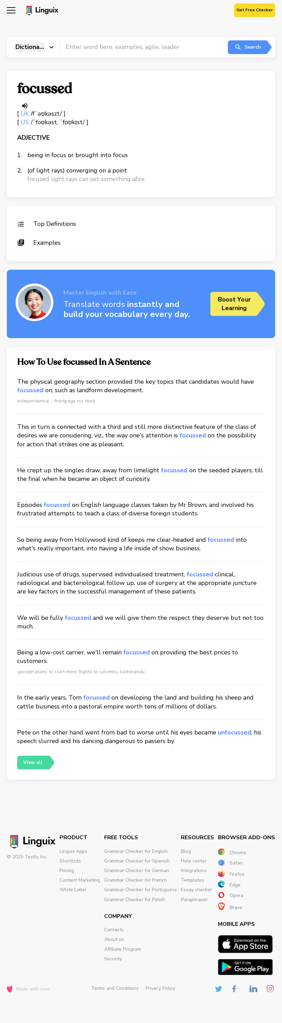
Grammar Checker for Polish (134, 899)
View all (32, 762)
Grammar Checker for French (135, 880)
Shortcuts (70, 861)
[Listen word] (24, 106)
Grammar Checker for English (136, 851)
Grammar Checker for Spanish (137, 861)
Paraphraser (194, 899)
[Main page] (41, 11)
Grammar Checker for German (136, 870)
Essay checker (196, 889)
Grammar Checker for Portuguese (140, 889)
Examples (39, 243)
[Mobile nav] (11, 11)
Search (247, 47)
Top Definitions (46, 224)
